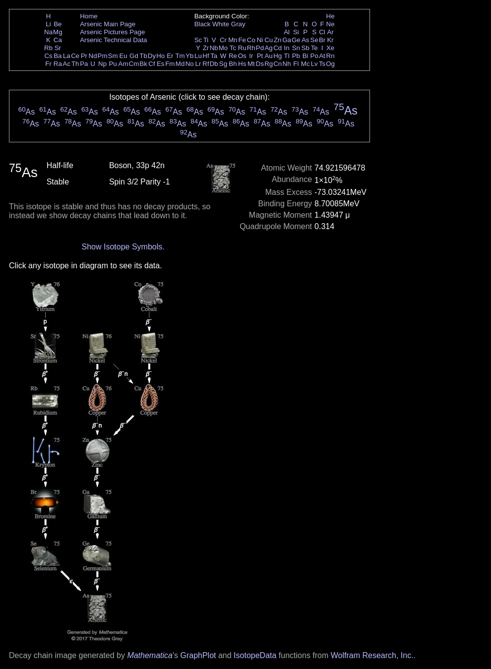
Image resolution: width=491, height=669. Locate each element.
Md (180, 63)
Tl (287, 56)
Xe (330, 48)
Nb (214, 48)
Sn (296, 48)
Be (57, 24)
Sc (198, 40)
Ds (260, 63)
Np (102, 63)
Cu (268, 40)
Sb (305, 48)
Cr (223, 40)
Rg (268, 63)
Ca (58, 40)
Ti (206, 40)
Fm (170, 63)
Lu (198, 56)
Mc (305, 63)
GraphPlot (198, 655)
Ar (330, 32)
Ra (58, 63)
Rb (48, 48)
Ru (242, 48)
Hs (242, 63)
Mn (233, 40)
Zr (206, 48)
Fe (242, 40)
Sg (223, 63)
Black (202, 24)
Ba (57, 56)
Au (268, 56)
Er (170, 56)
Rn (330, 56)
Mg (57, 32)
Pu (113, 63)
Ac (67, 63)
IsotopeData (255, 655)
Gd (133, 56)
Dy (152, 56)
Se (314, 40)
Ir (251, 56)
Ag (268, 48)
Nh (287, 63)
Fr (48, 63)
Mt (251, 63)
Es (161, 63)
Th (75, 63)
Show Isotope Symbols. (122, 247)
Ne (330, 24)
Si (296, 32)
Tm (179, 56)
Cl (322, 32)
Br (322, 40)
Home (89, 16)
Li (48, 24)
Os (242, 56)
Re (233, 56)
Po (314, 56)
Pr (84, 56)
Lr (198, 63)
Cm (134, 63)
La (66, 56)
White (220, 24)
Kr (330, 40)
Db (214, 63)
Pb (296, 56)
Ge (296, 40)
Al (287, 32)
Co (251, 40)
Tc (233, 48)
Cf (151, 63)
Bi (305, 56)
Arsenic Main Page (107, 24)
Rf (205, 63)
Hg (277, 56)
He (330, 16)
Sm (113, 56)
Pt (260, 56)
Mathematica (150, 655)
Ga (286, 40)
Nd (93, 56)
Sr (58, 48)
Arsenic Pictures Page (112, 32)
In (287, 48)
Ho (160, 56)
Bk (143, 63)
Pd (260, 48)
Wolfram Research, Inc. (372, 655)
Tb (143, 56)
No (189, 63)
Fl (296, 63)
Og (330, 63)
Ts (322, 63)
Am (123, 63)
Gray (238, 24)
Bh (233, 63)
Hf (205, 56)
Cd (277, 48)
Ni (260, 40)
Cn (277, 63)
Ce (75, 56)
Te (314, 48)
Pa (84, 63)
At (322, 56)
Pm (103, 56)
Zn (278, 40)
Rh (251, 48)
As (305, 40)
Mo (223, 48)
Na (48, 32)
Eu (123, 56)
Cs (48, 56)
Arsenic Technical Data (113, 40)
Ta (213, 56)
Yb (189, 56)
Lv (314, 63)
